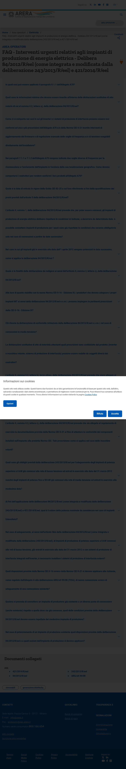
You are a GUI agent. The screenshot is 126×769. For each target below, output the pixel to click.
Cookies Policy (91, 395)
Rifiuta (100, 413)
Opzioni (10, 403)
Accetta (115, 413)
